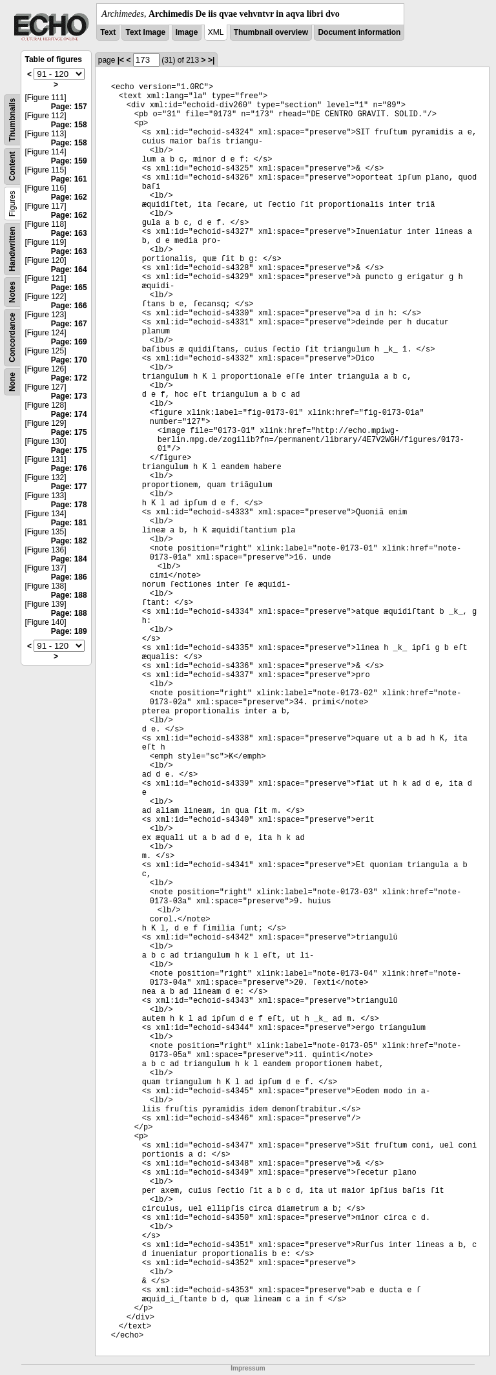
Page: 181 (69, 522)
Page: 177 (69, 486)
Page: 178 (69, 504)
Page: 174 (69, 414)
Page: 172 (69, 378)
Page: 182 (69, 540)
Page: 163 (69, 233)
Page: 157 (69, 106)
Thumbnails (12, 120)
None (12, 382)
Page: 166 (69, 305)
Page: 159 (69, 160)
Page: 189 (69, 631)
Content (12, 166)
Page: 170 (69, 359)
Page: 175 (69, 432)
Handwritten (12, 249)
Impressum (248, 1368)
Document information (359, 32)
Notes (12, 291)
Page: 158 (69, 124)
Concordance (12, 337)
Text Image (145, 32)
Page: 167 (69, 323)
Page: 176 (69, 468)
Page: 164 (69, 269)
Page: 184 (69, 558)
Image (187, 32)
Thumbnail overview (271, 32)
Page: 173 (69, 396)
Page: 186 (69, 577)
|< (121, 60)
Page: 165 (69, 287)
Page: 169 (69, 341)
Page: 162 (69, 197)
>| (211, 60)
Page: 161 (69, 179)
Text (108, 32)
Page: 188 (69, 595)
